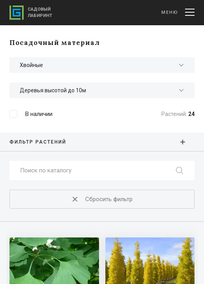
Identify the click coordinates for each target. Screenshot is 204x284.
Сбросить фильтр (101, 199)
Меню (178, 12)
